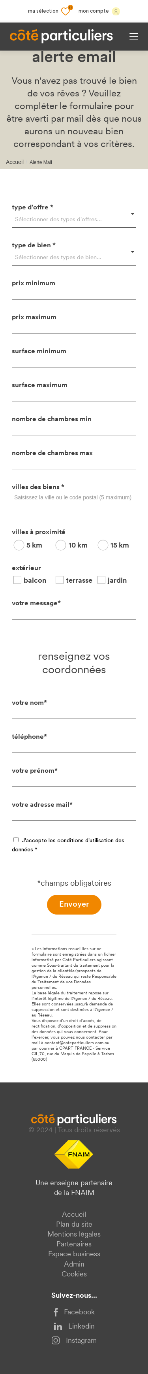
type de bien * (34, 245)
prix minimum (33, 283)
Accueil (15, 162)
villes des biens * (38, 487)
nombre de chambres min (52, 419)
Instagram (74, 1340)
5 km (34, 546)
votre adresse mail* (42, 805)
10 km (78, 546)
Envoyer (74, 905)
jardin (117, 581)
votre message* (36, 603)
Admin (74, 1265)
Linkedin (74, 1327)
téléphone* (29, 737)
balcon (35, 581)
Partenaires (74, 1244)
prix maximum (34, 317)
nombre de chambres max (52, 453)
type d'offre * (32, 207)
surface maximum (39, 385)
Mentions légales (74, 1234)
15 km (120, 546)
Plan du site (74, 1225)
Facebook (74, 1313)
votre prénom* (35, 771)
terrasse (79, 581)
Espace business (74, 1254)
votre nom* (29, 703)
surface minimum (39, 351)
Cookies (74, 1274)
